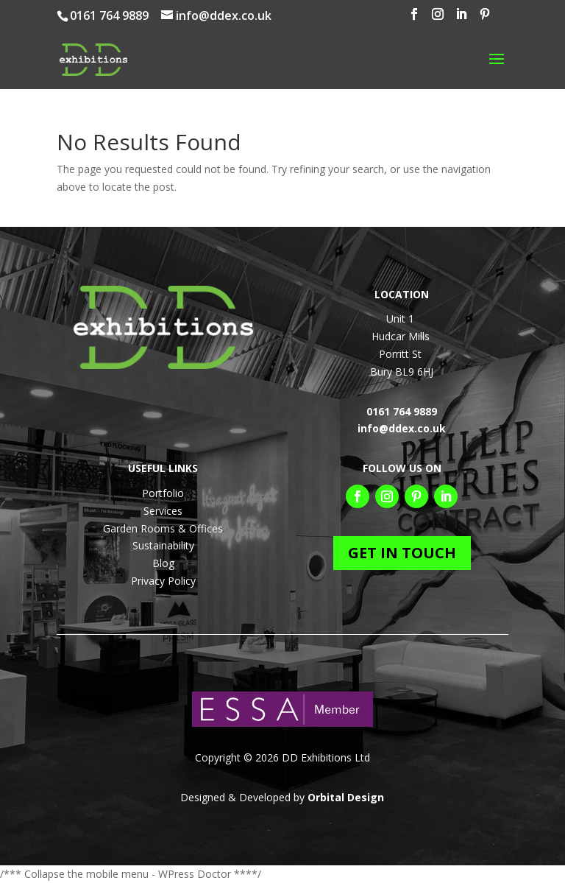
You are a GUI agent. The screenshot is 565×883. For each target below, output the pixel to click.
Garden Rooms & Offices (163, 528)
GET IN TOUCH (402, 553)
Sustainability (163, 545)
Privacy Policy (163, 581)
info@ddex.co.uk (402, 428)
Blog (163, 563)
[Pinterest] (485, 18)
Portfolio (163, 493)
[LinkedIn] (461, 18)
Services (162, 511)
